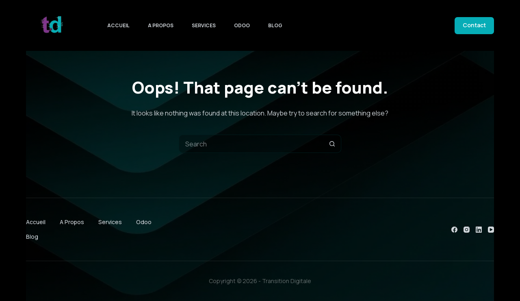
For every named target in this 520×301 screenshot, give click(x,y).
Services (204, 25)
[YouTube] (491, 230)
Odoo (242, 25)
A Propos (160, 25)
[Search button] (332, 144)
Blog (275, 25)
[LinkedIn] (479, 230)
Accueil (118, 25)
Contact (474, 25)
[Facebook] (454, 230)
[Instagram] (467, 230)
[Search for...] (251, 144)
